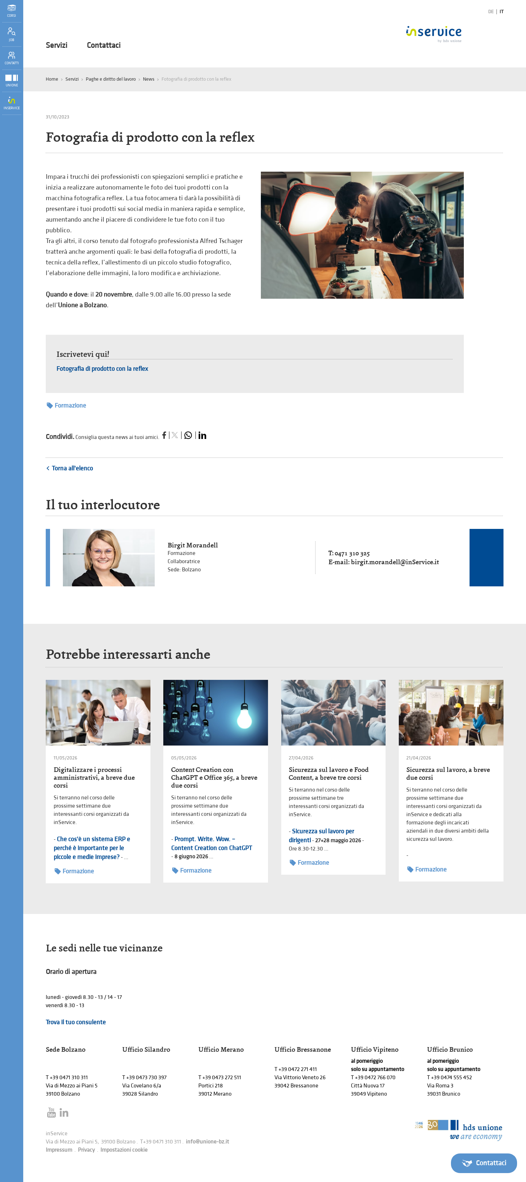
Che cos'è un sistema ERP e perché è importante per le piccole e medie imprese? (92, 848)
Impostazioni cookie (124, 1150)
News (148, 79)
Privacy (86, 1150)
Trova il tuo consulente (76, 1022)
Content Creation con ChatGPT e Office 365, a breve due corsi (214, 777)
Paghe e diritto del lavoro (111, 79)
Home (52, 79)
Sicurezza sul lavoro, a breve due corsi (448, 774)
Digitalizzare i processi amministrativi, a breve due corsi (94, 777)
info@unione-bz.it (207, 1141)
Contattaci (103, 46)
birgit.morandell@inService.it (395, 562)
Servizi (56, 46)
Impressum (59, 1150)
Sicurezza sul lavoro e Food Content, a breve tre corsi (329, 774)
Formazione (66, 405)
